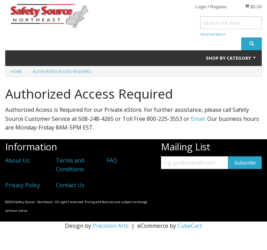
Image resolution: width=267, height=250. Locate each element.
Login (201, 6)
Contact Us (70, 185)
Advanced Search (213, 34)
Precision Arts (110, 226)
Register (218, 6)
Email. (198, 119)
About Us (17, 160)
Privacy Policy (22, 185)
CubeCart (189, 226)
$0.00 (253, 6)
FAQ (112, 160)
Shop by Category (231, 58)
